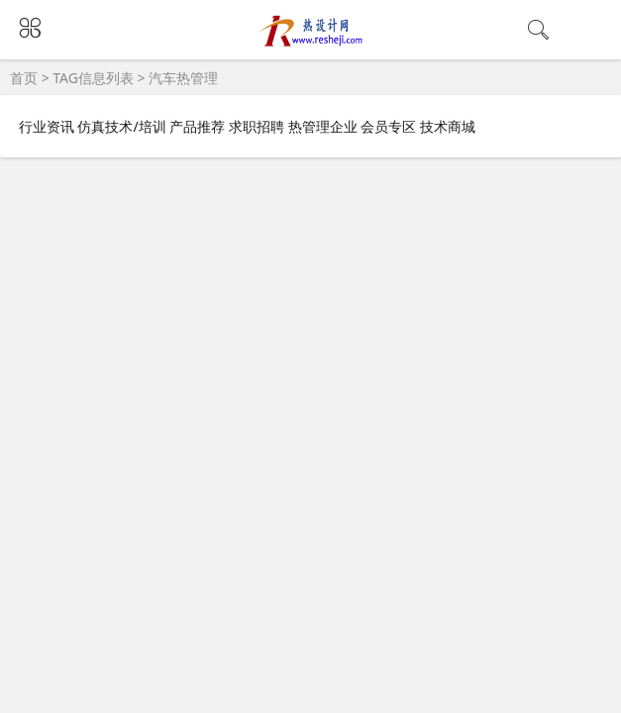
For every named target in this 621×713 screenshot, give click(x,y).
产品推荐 (197, 126)
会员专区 (388, 126)
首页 (24, 77)
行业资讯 (46, 126)
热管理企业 (323, 126)
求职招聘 (256, 126)
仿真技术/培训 (121, 126)
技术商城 (447, 126)
